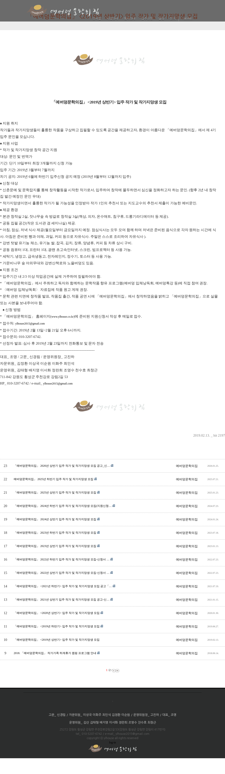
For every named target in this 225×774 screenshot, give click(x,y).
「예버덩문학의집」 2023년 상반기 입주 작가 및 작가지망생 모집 (55, 546)
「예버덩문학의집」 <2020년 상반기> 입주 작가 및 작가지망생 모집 (57, 613)
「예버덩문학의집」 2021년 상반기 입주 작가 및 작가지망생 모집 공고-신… (61, 599)
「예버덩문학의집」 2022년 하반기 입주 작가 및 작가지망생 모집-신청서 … (61, 559)
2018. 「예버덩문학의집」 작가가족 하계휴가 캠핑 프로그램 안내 (55, 653)
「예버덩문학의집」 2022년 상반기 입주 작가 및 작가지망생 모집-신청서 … (61, 572)
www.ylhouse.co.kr (62, 316)
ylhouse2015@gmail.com (30, 323)
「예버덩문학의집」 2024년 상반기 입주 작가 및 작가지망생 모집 (55, 519)
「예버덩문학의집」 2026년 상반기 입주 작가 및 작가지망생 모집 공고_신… (62, 465)
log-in (112, 742)
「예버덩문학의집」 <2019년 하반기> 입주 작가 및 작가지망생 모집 (57, 626)
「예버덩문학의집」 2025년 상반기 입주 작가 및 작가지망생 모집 (55, 492)
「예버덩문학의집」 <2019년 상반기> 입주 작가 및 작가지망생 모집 (57, 639)
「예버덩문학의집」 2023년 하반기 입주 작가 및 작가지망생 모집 (55, 532)
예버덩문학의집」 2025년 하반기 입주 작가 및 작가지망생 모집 (53, 479)
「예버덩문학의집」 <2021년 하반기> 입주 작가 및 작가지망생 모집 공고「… (63, 586)
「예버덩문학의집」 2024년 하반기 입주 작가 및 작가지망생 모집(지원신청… (63, 506)
